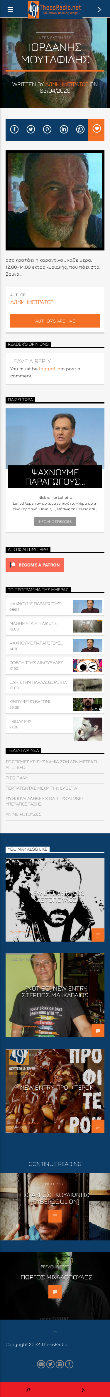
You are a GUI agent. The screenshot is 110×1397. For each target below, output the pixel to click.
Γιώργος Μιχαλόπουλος (57, 1277)
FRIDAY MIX (20, 721)
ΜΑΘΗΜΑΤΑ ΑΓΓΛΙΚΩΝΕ (33, 623)
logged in (49, 368)
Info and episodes (55, 521)
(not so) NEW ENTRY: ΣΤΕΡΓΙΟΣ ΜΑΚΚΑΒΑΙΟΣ (55, 991)
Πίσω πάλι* (17, 777)
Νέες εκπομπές (55, 37)
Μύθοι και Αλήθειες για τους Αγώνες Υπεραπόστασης (45, 801)
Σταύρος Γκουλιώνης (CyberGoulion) (56, 1198)
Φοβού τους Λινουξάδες (36, 662)
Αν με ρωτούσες (23, 814)
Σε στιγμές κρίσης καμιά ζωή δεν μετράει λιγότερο (51, 764)
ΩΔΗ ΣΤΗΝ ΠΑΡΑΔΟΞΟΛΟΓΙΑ (38, 682)
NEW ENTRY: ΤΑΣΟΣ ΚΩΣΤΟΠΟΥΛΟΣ (56, 896)
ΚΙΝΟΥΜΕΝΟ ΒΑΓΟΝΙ (29, 701)
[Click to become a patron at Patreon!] (55, 565)
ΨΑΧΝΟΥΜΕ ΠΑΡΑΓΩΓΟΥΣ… (36, 603)
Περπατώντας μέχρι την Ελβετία (41, 788)
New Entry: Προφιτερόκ (56, 1087)
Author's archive (55, 320)
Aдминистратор (66, 84)
